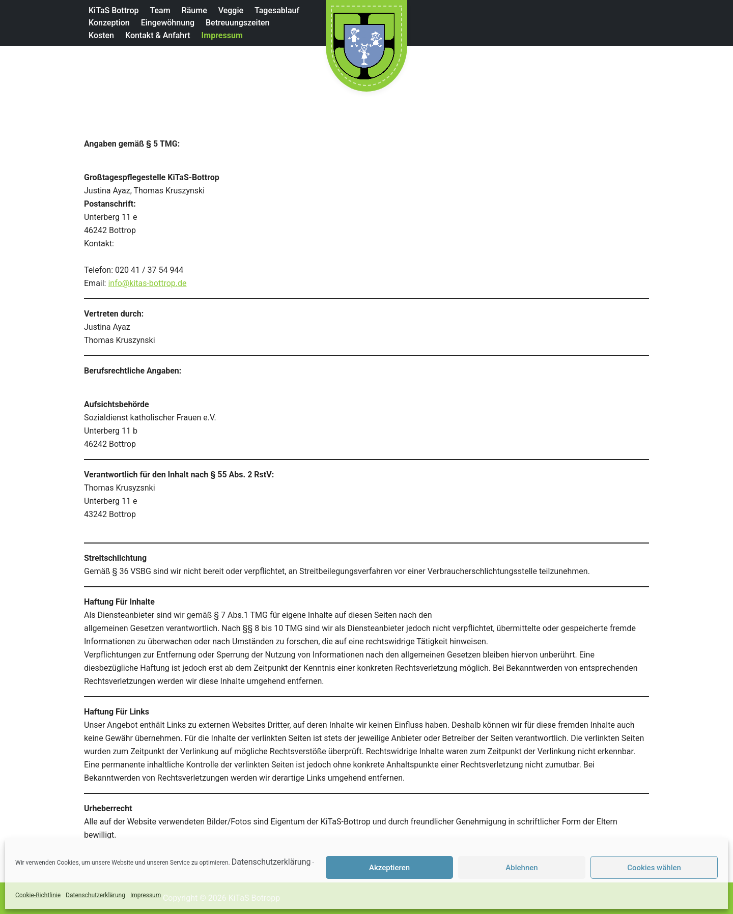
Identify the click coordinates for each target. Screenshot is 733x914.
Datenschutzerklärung (271, 862)
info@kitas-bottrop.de (147, 283)
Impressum (145, 895)
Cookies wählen (654, 867)
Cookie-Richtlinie (38, 895)
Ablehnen (521, 867)
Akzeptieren (389, 867)
